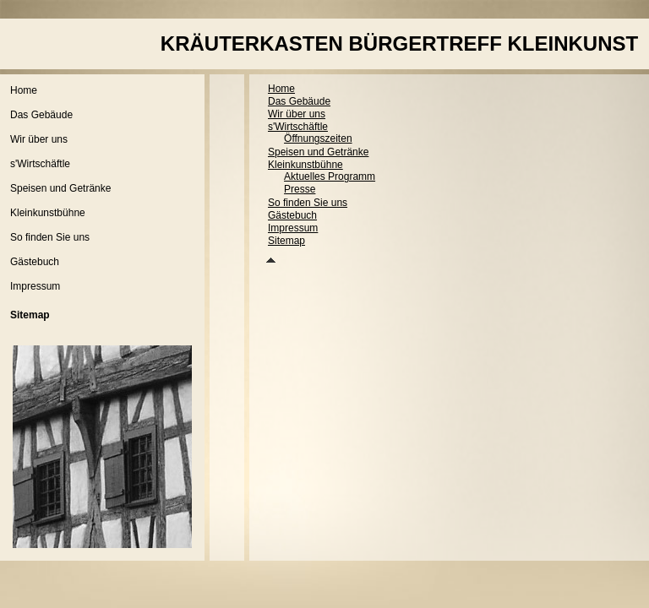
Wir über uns (39, 139)
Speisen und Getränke (60, 188)
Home (23, 90)
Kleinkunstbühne (47, 213)
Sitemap (286, 241)
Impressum (35, 286)
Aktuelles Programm (329, 176)
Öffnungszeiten (318, 138)
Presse (299, 189)
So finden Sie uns (50, 237)
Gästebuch (34, 262)
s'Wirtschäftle (40, 164)
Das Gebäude (41, 115)
